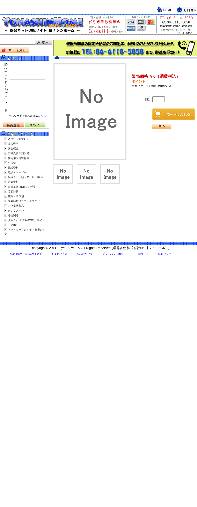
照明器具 (13, 191)
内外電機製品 (16, 205)
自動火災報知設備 (18, 153)
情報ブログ (165, 253)
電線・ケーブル (17, 172)
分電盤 (12, 162)
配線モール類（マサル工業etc (25, 177)
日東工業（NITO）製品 (22, 186)
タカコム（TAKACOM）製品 (25, 220)
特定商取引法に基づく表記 (26, 253)
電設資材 (13, 167)
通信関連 (13, 215)
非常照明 (13, 143)
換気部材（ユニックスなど (24, 201)
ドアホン (13, 224)
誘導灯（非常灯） (18, 139)
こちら (42, 115)
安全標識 (13, 148)
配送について (85, 253)
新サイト (143, 253)
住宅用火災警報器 (18, 158)
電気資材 (13, 181)
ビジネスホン (16, 210)
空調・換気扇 (16, 196)
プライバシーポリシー (115, 253)
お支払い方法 (60, 253)
